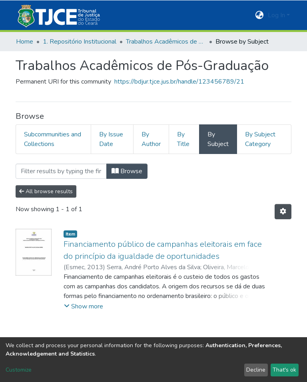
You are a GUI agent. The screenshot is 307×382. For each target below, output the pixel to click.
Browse (127, 171)
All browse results (46, 191)
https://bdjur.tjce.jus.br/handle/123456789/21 (179, 81)
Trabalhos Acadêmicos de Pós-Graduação (166, 41)
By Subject (218, 139)
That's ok (284, 370)
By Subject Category (260, 139)
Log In (276, 15)
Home (24, 41)
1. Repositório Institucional (79, 41)
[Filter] (61, 171)
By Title (183, 139)
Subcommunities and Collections (52, 139)
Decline (255, 370)
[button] (259, 15)
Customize (19, 370)
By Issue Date (111, 139)
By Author (151, 139)
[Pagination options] (283, 211)
